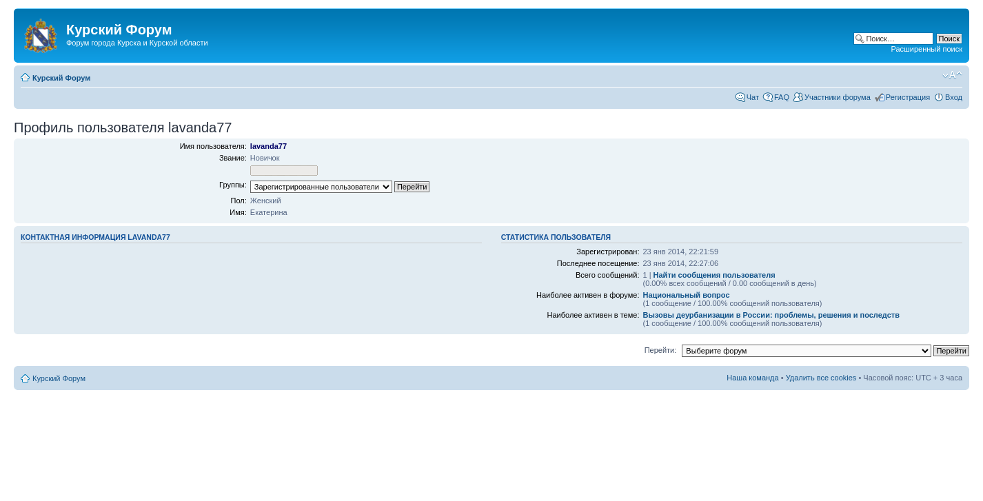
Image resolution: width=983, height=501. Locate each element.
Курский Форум (61, 78)
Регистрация (908, 97)
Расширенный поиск (926, 49)
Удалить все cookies (821, 378)
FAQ (781, 97)
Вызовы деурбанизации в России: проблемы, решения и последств (770, 315)
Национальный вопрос (685, 295)
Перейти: (661, 350)
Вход (953, 97)
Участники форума (837, 97)
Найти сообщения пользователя (714, 275)
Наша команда (752, 378)
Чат (753, 97)
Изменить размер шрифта (952, 75)
